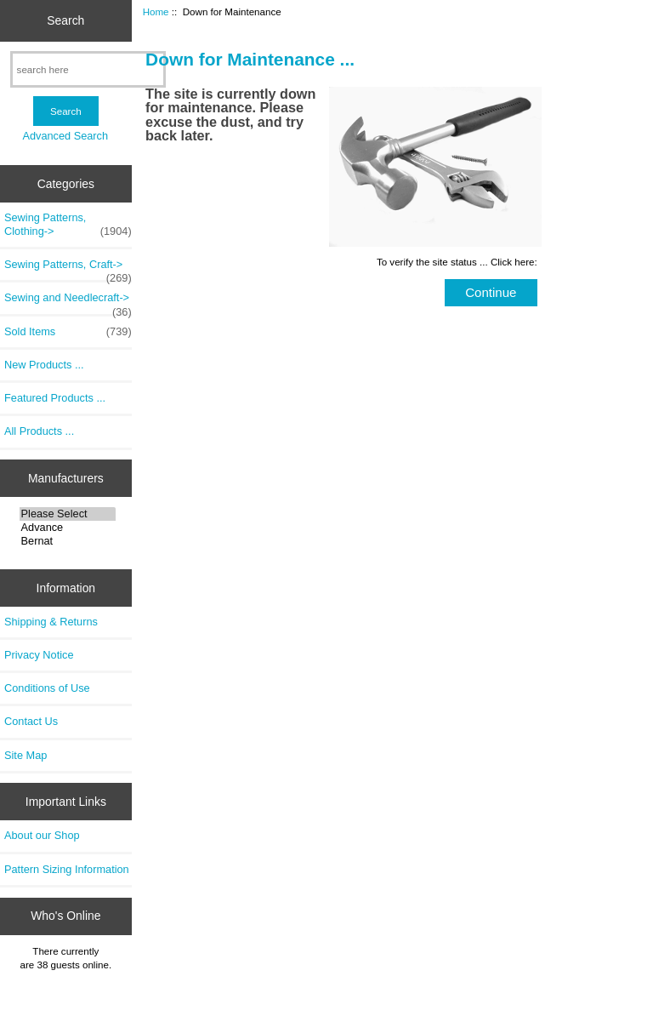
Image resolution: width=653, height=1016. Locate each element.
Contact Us (31, 721)
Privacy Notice (38, 654)
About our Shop (42, 835)
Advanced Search (65, 135)
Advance (68, 527)
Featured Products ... (54, 397)
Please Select (68, 514)
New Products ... (44, 364)
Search (65, 20)
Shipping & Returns (51, 621)
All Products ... (39, 431)
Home (156, 11)
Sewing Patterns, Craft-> (68, 269)
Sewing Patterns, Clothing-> (68, 224)
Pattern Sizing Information (66, 869)
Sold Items (68, 332)
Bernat (68, 541)
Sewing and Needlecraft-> (68, 302)
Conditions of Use (47, 688)
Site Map (25, 755)
